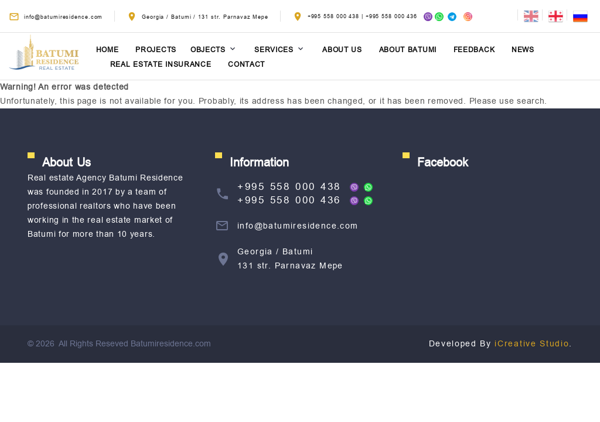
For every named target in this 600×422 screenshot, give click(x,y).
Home (107, 50)
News (523, 50)
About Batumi (408, 50)
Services (274, 50)
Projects (155, 50)
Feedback (474, 50)
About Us (342, 50)
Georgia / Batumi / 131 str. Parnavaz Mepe (205, 17)
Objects (208, 50)
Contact (246, 65)
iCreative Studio (532, 343)
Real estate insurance (161, 65)
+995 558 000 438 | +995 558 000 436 (382, 16)
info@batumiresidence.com (63, 17)
